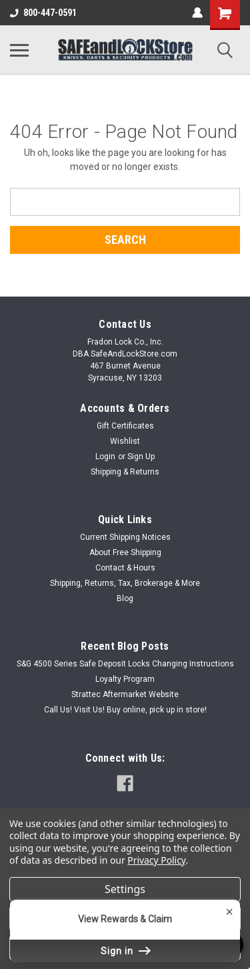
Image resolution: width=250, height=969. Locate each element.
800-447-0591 (43, 12)
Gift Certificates (125, 426)
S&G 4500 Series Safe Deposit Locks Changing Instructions (125, 663)
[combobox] (125, 202)
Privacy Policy (156, 860)
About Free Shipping (125, 552)
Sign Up (141, 456)
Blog (125, 598)
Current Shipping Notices (125, 537)
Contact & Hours (125, 567)
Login (105, 456)
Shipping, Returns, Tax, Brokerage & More (125, 583)
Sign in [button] (125, 951)
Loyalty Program (125, 679)
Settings (125, 889)
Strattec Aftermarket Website (125, 694)
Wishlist (125, 441)
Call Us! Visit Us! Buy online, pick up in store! (125, 709)
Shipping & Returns (125, 472)
